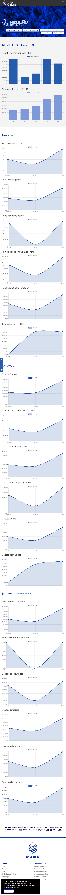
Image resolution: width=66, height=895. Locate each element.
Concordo (9, 891)
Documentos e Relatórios (13, 30)
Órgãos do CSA (58, 33)
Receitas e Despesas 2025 (31, 30)
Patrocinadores (45, 30)
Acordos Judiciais (57, 30)
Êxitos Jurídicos (47, 33)
